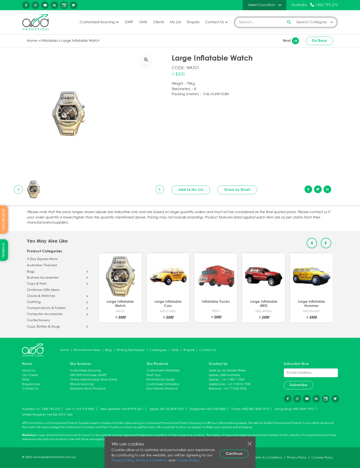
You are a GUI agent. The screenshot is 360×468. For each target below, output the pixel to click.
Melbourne (217, 384)
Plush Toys (153, 375)
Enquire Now (31, 384)
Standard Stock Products (88, 388)
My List (175, 22)
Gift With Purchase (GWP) (88, 375)
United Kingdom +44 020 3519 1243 (47, 414)
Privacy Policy (122, 460)
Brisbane (215, 388)
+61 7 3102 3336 (235, 388)
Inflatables (49, 40)
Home (32, 40)
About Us (28, 370)
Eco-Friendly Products (162, 388)
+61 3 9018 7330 (239, 384)
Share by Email (237, 190)
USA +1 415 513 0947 (80, 409)
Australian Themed (42, 265)
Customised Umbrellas (163, 384)
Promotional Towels (161, 379)
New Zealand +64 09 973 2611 (122, 409)
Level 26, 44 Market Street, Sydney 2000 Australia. (227, 373)
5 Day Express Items (42, 259)
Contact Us (214, 22)
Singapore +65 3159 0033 (208, 409)
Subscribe (298, 385)
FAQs (175, 350)
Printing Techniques (130, 350)
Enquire (193, 22)
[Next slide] (159, 189)
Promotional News (87, 350)
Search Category (311, 22)
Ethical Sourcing (81, 384)
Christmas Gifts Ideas (43, 290)
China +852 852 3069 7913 (250, 409)
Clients (158, 22)
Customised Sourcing (97, 22)
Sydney (214, 379)
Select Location (261, 5)
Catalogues (158, 350)
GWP (129, 22)
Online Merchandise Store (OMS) (94, 379)
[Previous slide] (18, 189)
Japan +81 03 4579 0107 (166, 409)
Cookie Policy (187, 460)
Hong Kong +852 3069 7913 (294, 409)
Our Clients (30, 375)
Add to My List (190, 190)
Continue (234, 453)
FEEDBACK (3, 250)
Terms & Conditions (151, 460)
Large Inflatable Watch (80, 40)
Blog (108, 350)
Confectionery (38, 320)
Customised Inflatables (163, 370)
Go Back (319, 40)
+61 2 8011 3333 (233, 379)
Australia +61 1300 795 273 (41, 409)
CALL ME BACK (3, 219)
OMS (143, 22)
